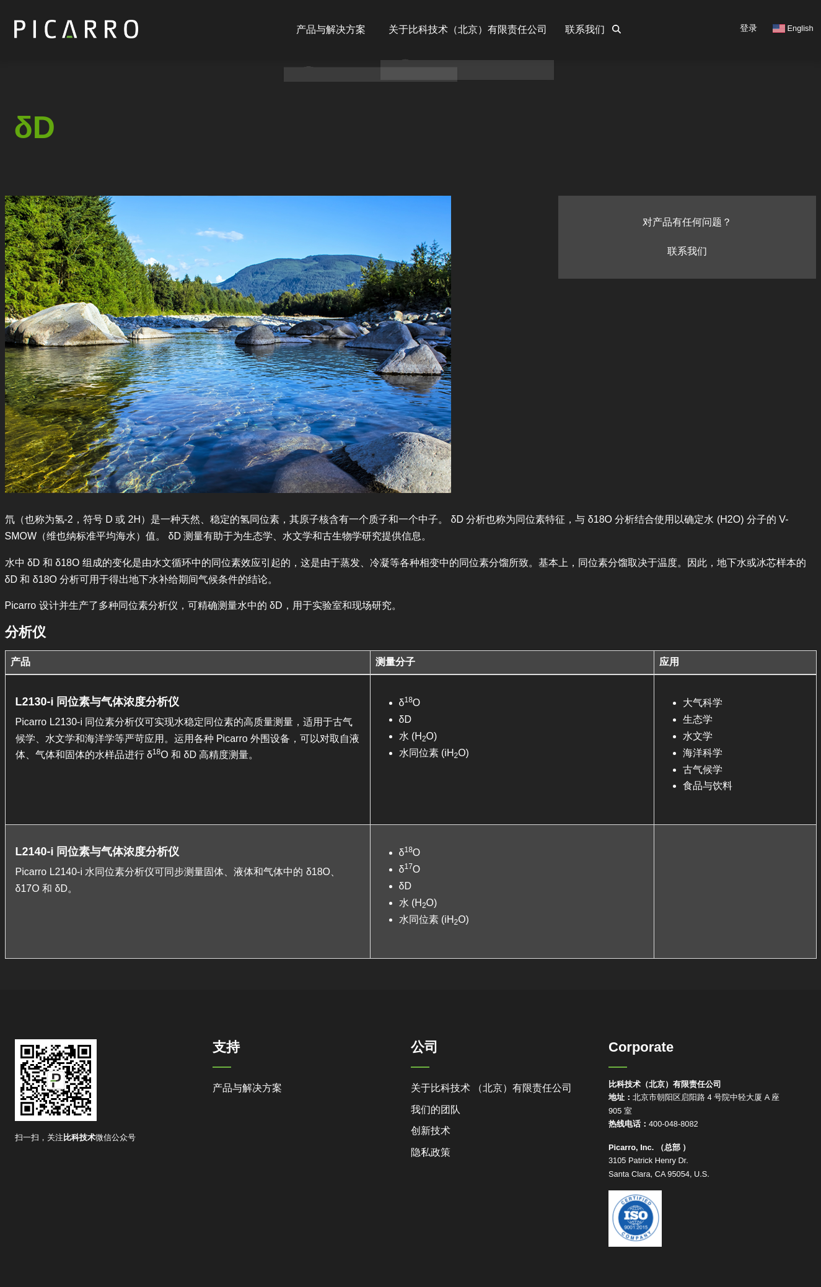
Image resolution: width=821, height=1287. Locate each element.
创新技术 (430, 1130)
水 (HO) (418, 736)
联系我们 (580, 29)
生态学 (698, 719)
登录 (748, 28)
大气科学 (702, 702)
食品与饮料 (707, 785)
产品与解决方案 (247, 1088)
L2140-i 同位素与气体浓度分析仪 (102, 851)
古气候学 (702, 769)
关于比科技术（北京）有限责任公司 (453, 29)
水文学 (698, 736)
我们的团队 (435, 1109)
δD (405, 719)
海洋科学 (702, 753)
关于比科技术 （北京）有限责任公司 (491, 1088)
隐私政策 (430, 1152)
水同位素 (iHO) (434, 753)
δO (410, 702)
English (793, 28)
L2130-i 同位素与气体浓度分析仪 (102, 701)
